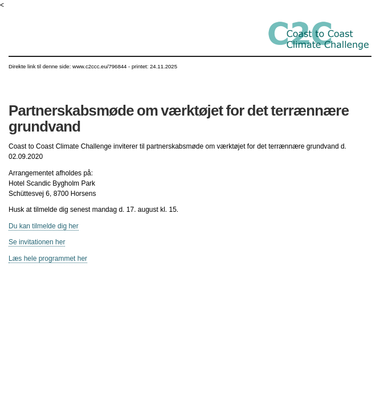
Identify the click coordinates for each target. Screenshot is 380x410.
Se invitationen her (37, 242)
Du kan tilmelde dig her (44, 226)
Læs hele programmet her (48, 259)
